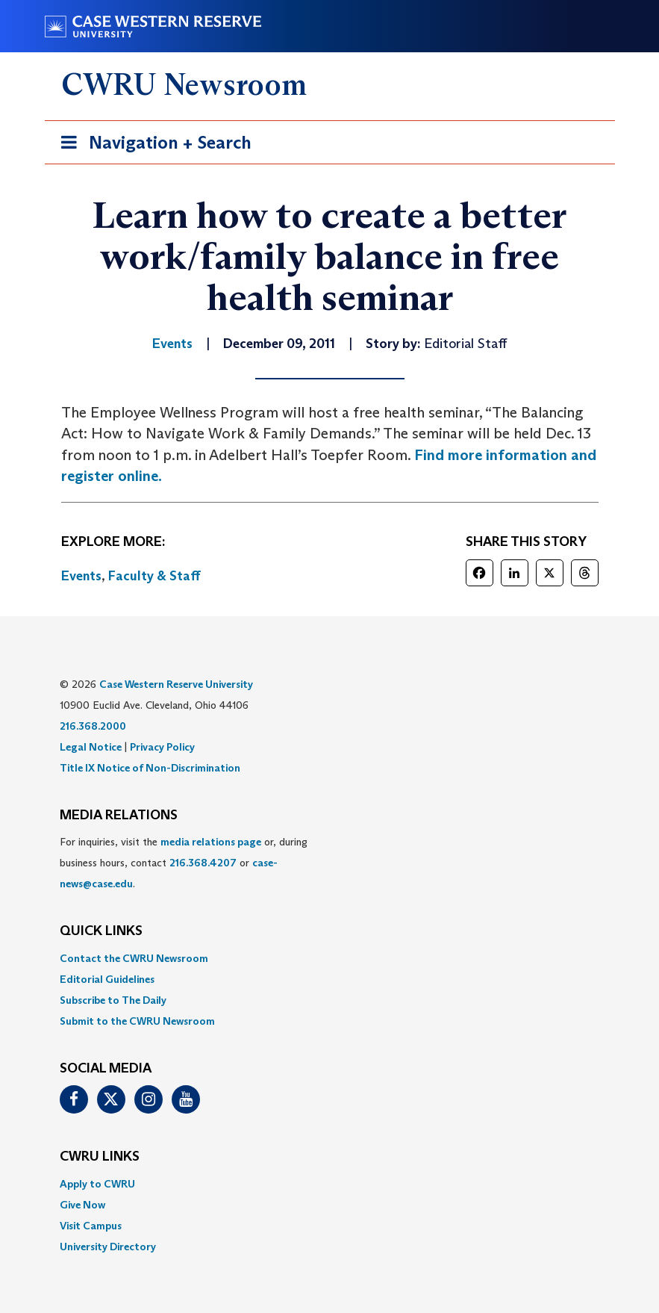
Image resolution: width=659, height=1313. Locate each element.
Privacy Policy (162, 747)
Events (81, 576)
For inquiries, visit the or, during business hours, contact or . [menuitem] (183, 862)
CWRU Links (100, 1156)
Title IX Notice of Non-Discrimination (150, 768)
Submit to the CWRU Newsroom (137, 1021)
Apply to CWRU (97, 1184)
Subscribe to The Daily (113, 1000)
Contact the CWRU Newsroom (134, 958)
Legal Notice (91, 747)
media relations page (210, 841)
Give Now (82, 1204)
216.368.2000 (93, 726)
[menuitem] (330, 958)
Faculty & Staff (154, 576)
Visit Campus (91, 1225)
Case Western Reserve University (176, 684)
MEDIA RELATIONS (119, 815)
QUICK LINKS (101, 931)
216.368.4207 (203, 862)
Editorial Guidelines (107, 979)
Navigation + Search (151, 145)
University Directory (108, 1246)
